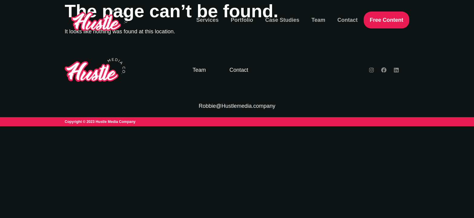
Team (318, 20)
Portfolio (242, 20)
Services (207, 20)
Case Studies (282, 20)
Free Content (386, 20)
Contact (347, 20)
